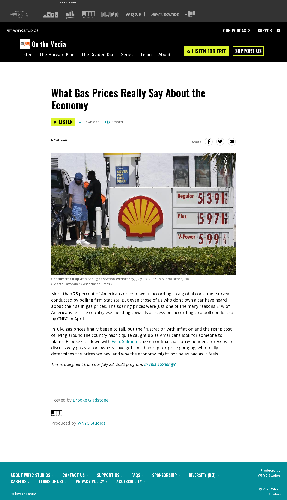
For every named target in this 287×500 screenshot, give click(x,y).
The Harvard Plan (57, 55)
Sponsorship (166, 475)
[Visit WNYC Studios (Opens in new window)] (88, 14)
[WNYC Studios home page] (28, 30)
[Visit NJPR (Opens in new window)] (110, 14)
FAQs (137, 475)
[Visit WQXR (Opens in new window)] (135, 14)
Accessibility (130, 481)
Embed (114, 122)
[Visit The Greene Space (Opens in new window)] (190, 15)
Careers (20, 481)
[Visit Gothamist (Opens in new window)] (70, 14)
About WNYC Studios (32, 475)
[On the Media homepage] (26, 44)
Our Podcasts (236, 30)
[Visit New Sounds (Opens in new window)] (165, 14)
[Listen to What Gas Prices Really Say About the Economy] (63, 122)
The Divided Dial (97, 55)
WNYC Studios (91, 423)
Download (88, 122)
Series (127, 55)
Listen (26, 55)
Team (146, 55)
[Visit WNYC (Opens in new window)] (50, 15)
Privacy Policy (91, 481)
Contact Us (75, 475)
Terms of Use (52, 481)
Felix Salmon (124, 341)
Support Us (269, 30)
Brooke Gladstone (90, 400)
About (164, 55)
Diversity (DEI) (204, 475)
